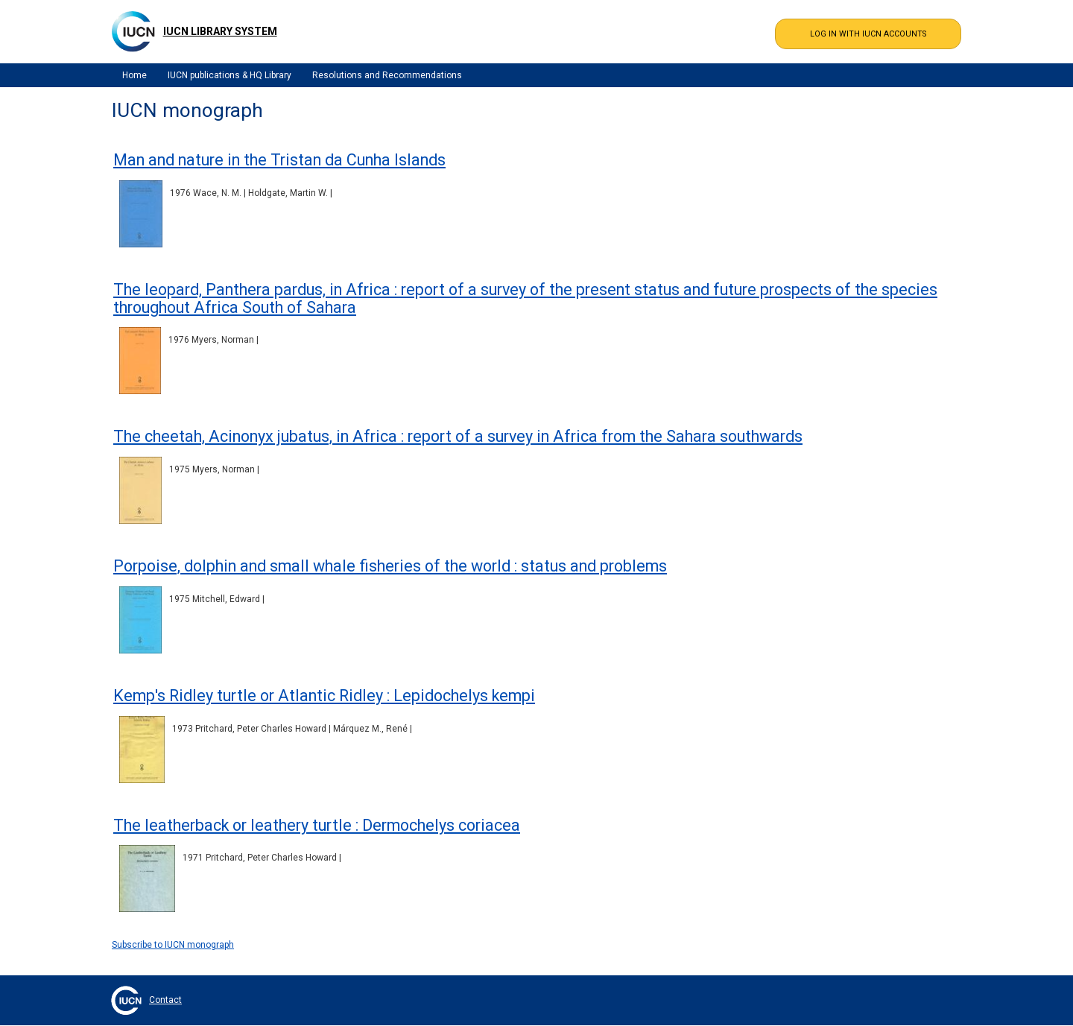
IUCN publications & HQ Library (229, 75)
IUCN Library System (220, 31)
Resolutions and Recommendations (387, 75)
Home (134, 75)
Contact (165, 1000)
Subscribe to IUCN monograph (173, 945)
